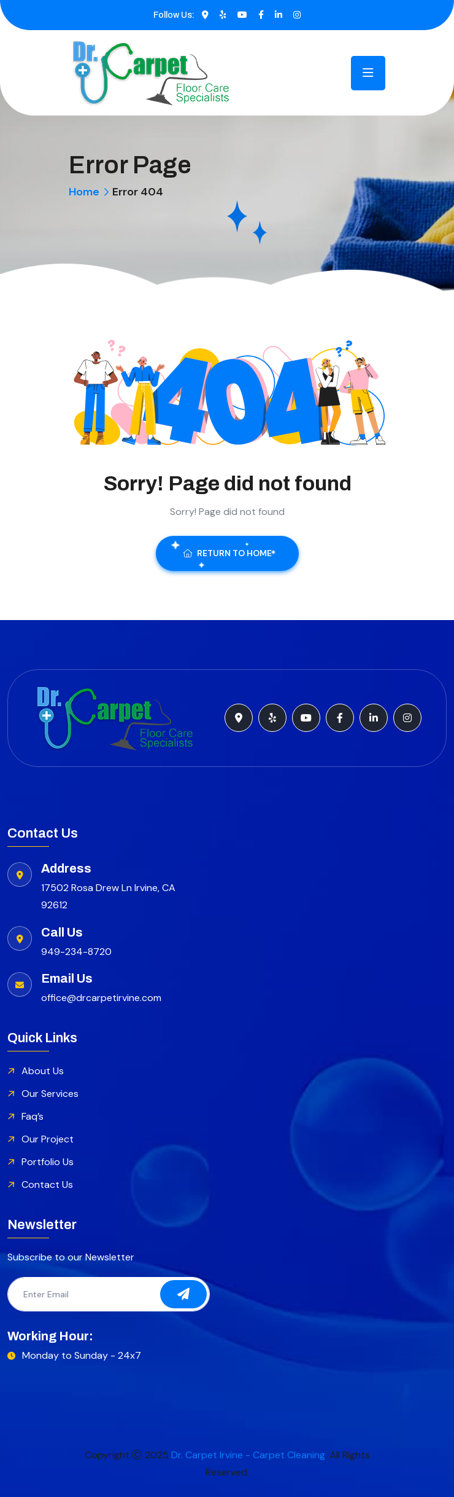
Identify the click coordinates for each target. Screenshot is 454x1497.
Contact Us (47, 1184)
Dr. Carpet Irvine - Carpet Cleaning (248, 1454)
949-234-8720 (76, 951)
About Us (42, 1070)
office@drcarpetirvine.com (101, 997)
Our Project (47, 1139)
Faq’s (32, 1116)
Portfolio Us (47, 1161)
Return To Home (227, 553)
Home (84, 191)
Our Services (50, 1093)
